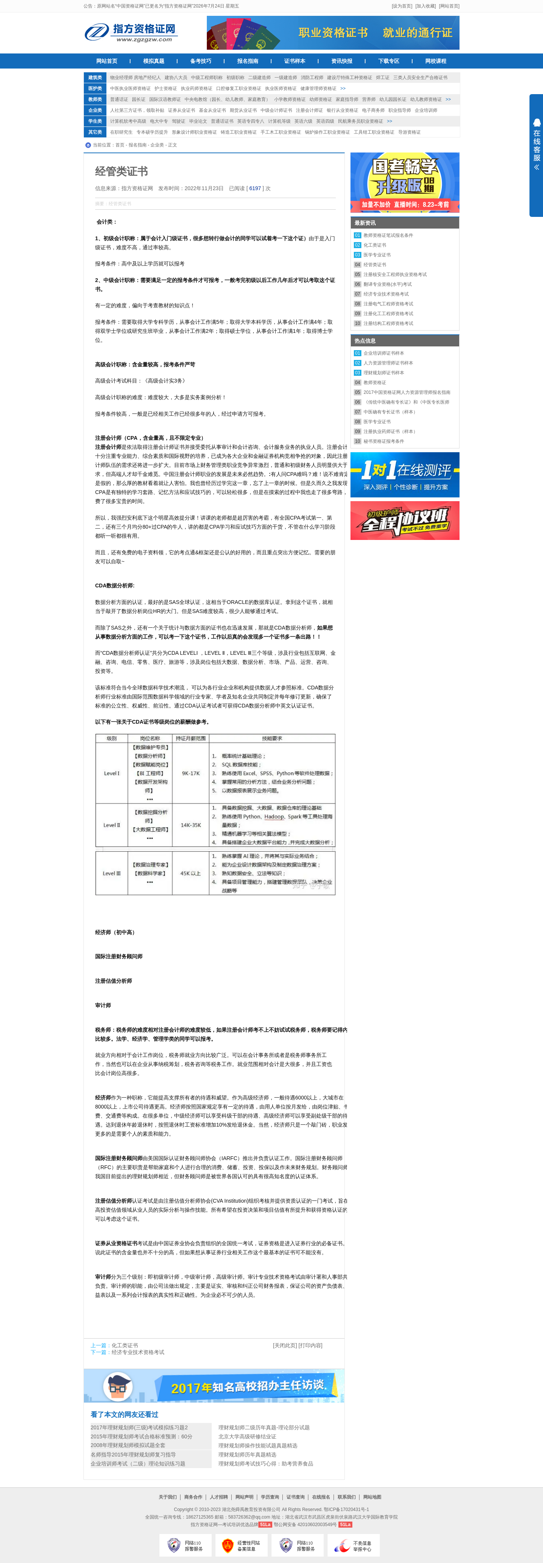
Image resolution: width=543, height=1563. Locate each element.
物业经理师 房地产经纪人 (135, 77)
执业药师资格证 (196, 88)
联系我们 (347, 1497)
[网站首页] (449, 6)
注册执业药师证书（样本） (391, 431)
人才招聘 (219, 1497)
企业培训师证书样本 (384, 353)
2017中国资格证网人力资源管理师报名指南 (407, 392)
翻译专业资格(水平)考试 (388, 284)
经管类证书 (375, 264)
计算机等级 (279, 121)
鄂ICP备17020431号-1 (346, 1509)
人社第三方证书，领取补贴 (137, 110)
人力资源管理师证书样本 (388, 363)
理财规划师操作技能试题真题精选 (257, 1446)
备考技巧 (200, 61)
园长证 (139, 99)
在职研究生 (121, 132)
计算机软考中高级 (128, 121)
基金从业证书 (212, 110)
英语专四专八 (250, 121)
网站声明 (244, 1497)
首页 (119, 145)
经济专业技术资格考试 (138, 1352)
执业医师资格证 (281, 88)
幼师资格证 (320, 99)
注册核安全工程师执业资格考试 (395, 274)
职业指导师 (399, 110)
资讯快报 (341, 61)
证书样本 (294, 61)
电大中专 (159, 121)
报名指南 (247, 61)
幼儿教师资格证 (426, 99)
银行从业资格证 (342, 110)
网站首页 (106, 61)
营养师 (369, 99)
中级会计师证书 (276, 110)
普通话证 (119, 99)
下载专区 (388, 61)
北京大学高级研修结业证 (247, 1436)
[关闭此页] (285, 1345)
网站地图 (372, 1497)
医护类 (95, 88)
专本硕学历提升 (152, 132)
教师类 (95, 99)
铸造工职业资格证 (239, 132)
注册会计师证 (309, 110)
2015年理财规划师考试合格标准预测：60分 (142, 1436)
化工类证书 (125, 1345)
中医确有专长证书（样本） (391, 412)
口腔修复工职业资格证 (238, 88)
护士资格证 (166, 88)
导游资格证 (409, 132)
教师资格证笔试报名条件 (388, 235)
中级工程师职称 (207, 77)
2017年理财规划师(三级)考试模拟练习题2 (139, 1427)
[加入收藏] (426, 6)
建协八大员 (176, 77)
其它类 (95, 132)
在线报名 (321, 1497)
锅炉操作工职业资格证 (327, 132)
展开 (536, 149)
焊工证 (383, 77)
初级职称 (235, 77)
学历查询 (270, 1497)
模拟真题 (153, 61)
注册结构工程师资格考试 (388, 323)
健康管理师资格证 (318, 88)
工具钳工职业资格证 (374, 132)
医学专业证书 (377, 255)
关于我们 (168, 1497)
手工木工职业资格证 (281, 132)
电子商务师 (373, 110)
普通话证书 (222, 121)
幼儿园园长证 (392, 99)
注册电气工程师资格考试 (388, 304)
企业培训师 (426, 110)
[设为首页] (402, 6)
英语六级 (303, 121)
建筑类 (95, 77)
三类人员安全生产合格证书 (420, 77)
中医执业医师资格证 (130, 88)
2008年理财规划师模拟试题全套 (128, 1445)
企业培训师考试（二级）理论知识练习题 (138, 1464)
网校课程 (435, 61)
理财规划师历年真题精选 (247, 1455)
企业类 (95, 110)
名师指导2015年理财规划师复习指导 (133, 1455)
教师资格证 (375, 382)
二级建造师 (259, 77)
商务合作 (193, 1497)
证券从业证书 (181, 110)
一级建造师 (286, 77)
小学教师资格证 (290, 99)
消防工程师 (312, 77)
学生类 (95, 121)
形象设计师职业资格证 (194, 132)
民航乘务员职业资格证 (360, 121)
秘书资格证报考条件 (384, 441)
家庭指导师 (347, 99)
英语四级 (325, 121)
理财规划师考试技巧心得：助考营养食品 (265, 1464)
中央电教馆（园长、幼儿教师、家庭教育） (227, 99)
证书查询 (296, 1497)
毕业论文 (198, 121)
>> (343, 88)
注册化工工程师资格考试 (388, 313)
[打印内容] (311, 1345)
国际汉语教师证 (165, 99)
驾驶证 (178, 121)
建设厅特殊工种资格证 (349, 77)
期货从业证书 (243, 110)
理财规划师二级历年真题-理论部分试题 (264, 1427)
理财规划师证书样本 (384, 372)
